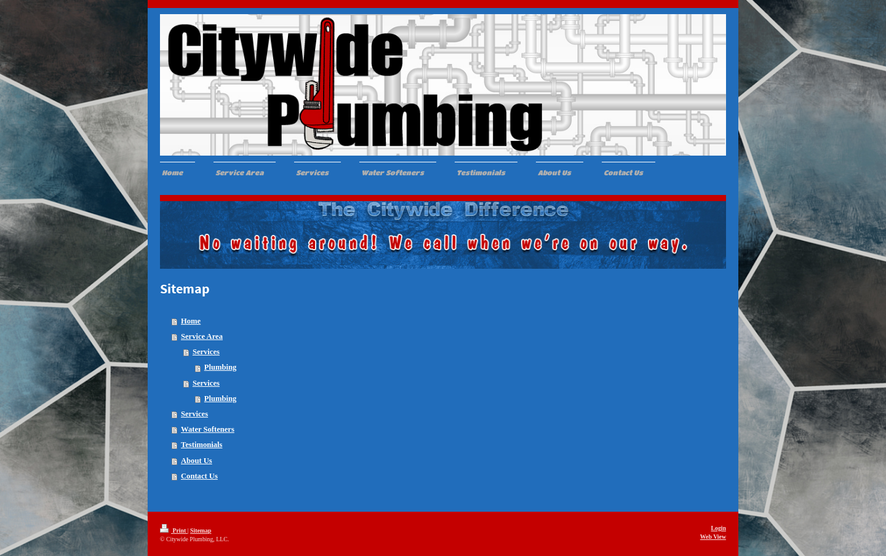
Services (206, 352)
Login (718, 528)
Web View (713, 536)
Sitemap (200, 530)
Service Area (202, 336)
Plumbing (220, 367)
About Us (196, 460)
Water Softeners (207, 429)
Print (174, 530)
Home (191, 321)
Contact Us (199, 476)
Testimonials (201, 444)
